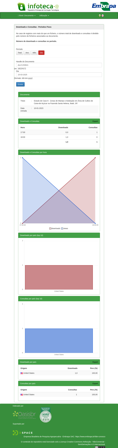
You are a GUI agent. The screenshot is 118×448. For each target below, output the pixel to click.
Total (20, 53)
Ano (27, 53)
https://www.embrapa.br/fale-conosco (90, 437)
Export (95, 121)
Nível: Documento (26, 15)
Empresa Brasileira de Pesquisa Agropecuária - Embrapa (47, 437)
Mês (34, 53)
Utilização (44, 15)
